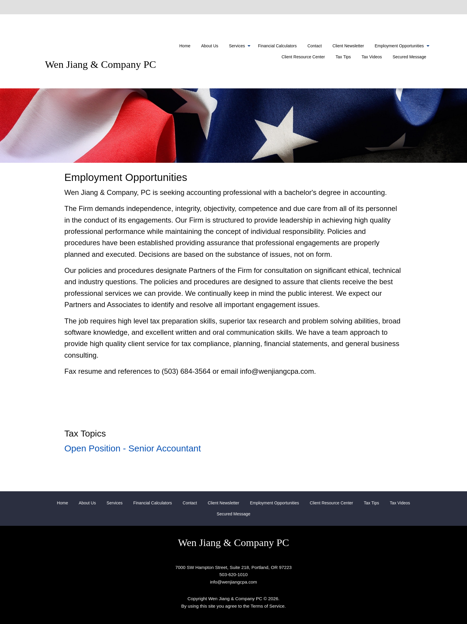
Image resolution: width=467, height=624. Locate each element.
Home (184, 45)
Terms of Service (268, 606)
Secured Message (409, 56)
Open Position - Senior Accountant (132, 448)
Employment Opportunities (399, 45)
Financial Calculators (277, 45)
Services (237, 45)
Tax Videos (372, 56)
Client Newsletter (348, 45)
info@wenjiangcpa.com (233, 581)
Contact (314, 45)
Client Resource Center (303, 56)
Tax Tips (343, 56)
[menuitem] (185, 45)
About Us (209, 45)
